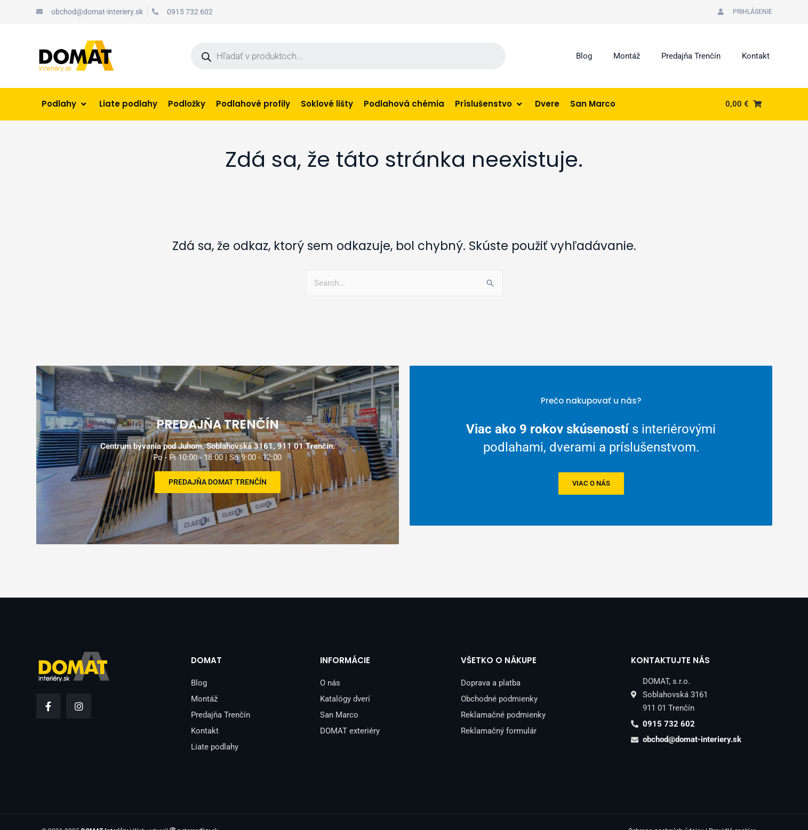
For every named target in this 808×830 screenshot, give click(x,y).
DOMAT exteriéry (350, 713)
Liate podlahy (214, 729)
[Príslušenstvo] (490, 104)
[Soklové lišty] (326, 104)
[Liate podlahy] (128, 104)
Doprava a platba (491, 665)
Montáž (626, 56)
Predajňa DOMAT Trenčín (218, 473)
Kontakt (756, 56)
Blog (584, 56)
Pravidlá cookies (732, 813)
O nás (330, 665)
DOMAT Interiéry (104, 813)
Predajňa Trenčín (691, 56)
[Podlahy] (65, 104)
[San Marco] (593, 104)
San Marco (339, 697)
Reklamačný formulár (499, 713)
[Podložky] (187, 104)
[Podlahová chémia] (404, 104)
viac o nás (591, 483)
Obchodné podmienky (499, 681)
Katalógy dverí (345, 681)
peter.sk (198, 813)
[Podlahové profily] (253, 104)
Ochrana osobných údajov (666, 813)
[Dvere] (547, 104)
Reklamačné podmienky (503, 697)
